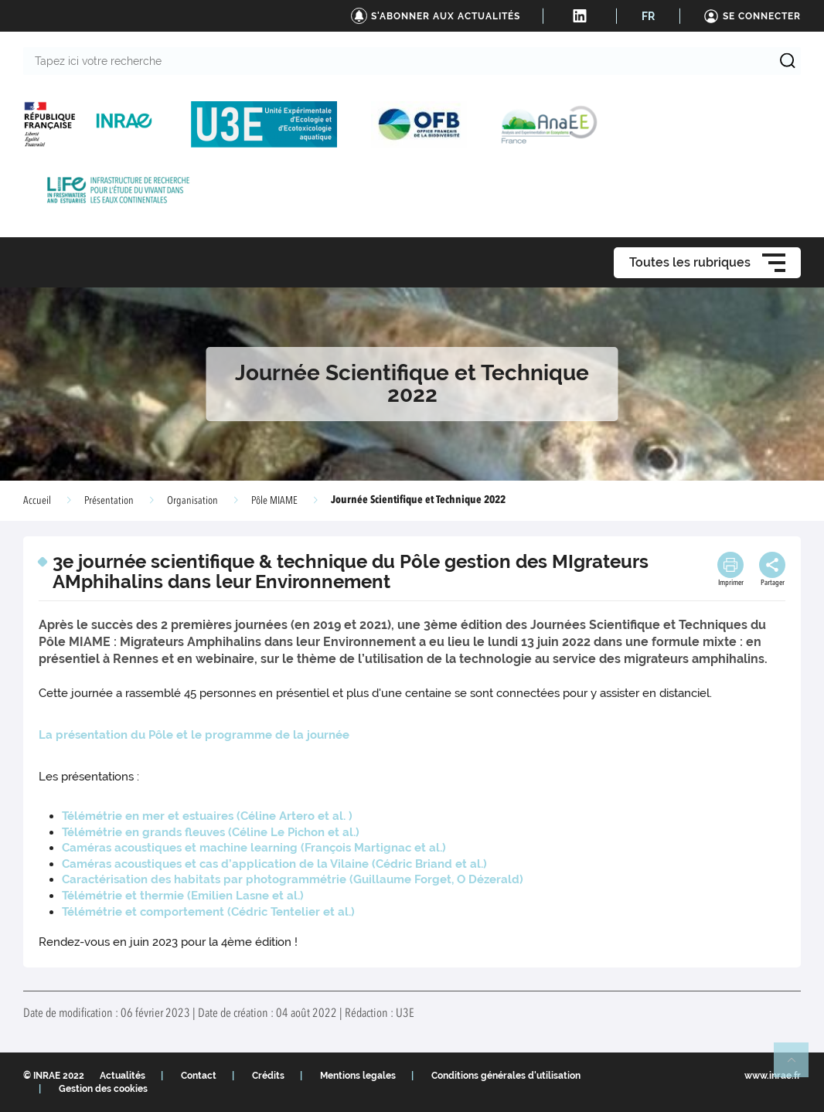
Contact (198, 1075)
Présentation (109, 500)
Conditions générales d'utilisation (506, 1075)
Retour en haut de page (798, 1066)
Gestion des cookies (103, 1088)
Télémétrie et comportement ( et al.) (208, 912)
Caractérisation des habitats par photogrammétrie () (292, 879)
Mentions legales (358, 1075)
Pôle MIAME (274, 500)
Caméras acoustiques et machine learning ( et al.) (254, 848)
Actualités (122, 1075)
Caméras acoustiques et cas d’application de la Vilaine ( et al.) (274, 864)
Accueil (37, 500)
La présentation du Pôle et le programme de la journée (194, 735)
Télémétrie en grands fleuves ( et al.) (210, 832)
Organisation (192, 500)
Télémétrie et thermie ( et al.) (183, 896)
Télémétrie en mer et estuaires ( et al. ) (207, 816)
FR (648, 16)
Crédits (268, 1075)
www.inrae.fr (772, 1075)
